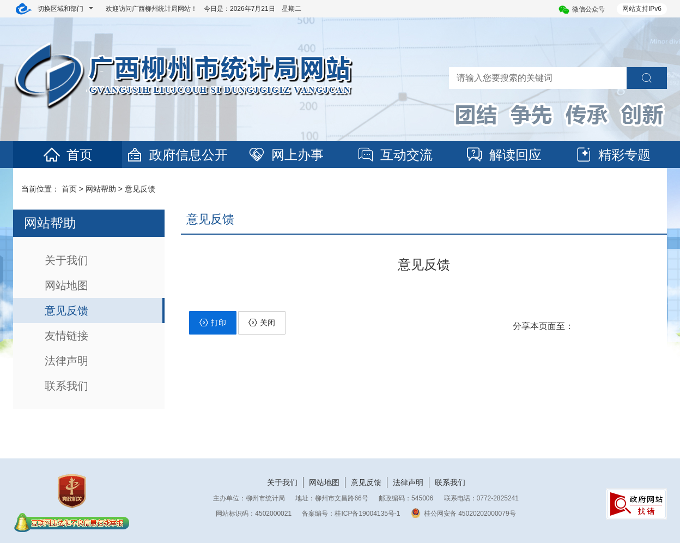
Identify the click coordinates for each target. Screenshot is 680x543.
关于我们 (66, 260)
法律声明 (66, 361)
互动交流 (394, 154)
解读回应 (503, 154)
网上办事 (285, 154)
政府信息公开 (176, 154)
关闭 (261, 322)
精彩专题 (612, 154)
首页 (67, 154)
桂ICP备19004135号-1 (367, 513)
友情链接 (66, 336)
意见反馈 (140, 188)
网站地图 (66, 285)
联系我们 (66, 386)
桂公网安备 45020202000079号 (463, 513)
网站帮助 (101, 188)
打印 (212, 322)
